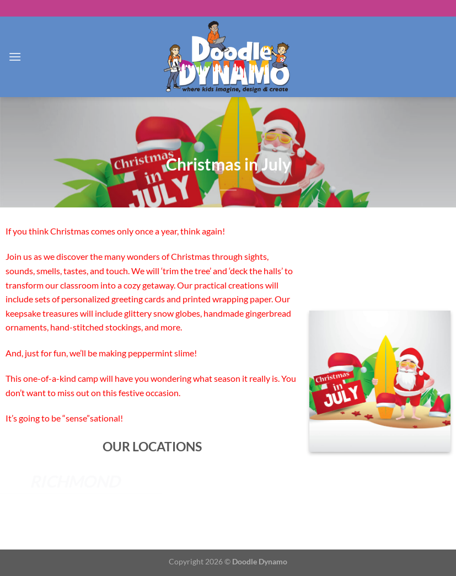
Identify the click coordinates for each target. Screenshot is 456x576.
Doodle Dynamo (259, 561)
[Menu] (15, 56)
